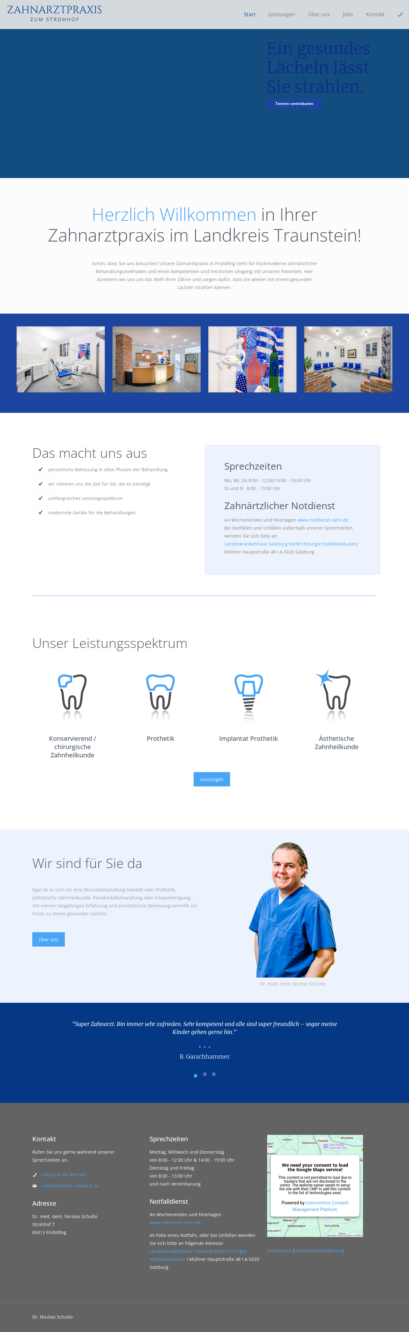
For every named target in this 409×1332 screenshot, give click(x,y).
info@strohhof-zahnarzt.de (70, 1186)
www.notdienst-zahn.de (323, 520)
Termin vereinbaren (294, 103)
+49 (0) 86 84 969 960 (63, 1175)
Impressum (279, 1250)
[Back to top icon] (370, 1316)
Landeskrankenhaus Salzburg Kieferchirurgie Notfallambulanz (291, 544)
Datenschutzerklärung (320, 1250)
